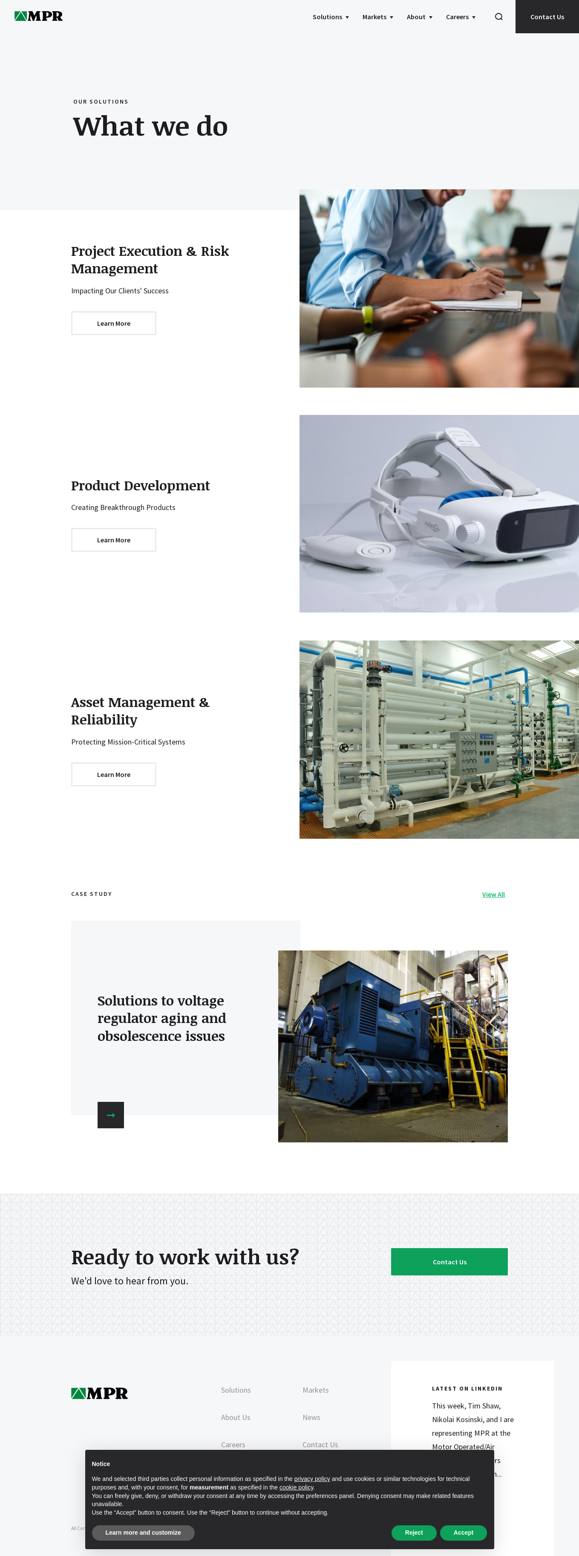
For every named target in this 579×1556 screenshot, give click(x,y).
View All (493, 894)
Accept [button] (464, 1532)
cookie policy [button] (296, 1487)
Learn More (113, 323)
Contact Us (547, 16)
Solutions (327, 16)
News (311, 1417)
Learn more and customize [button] (143, 1532)
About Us (236, 1417)
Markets (374, 16)
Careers (457, 16)
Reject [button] (414, 1532)
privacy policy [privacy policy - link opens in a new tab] (312, 1478)
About (416, 16)
